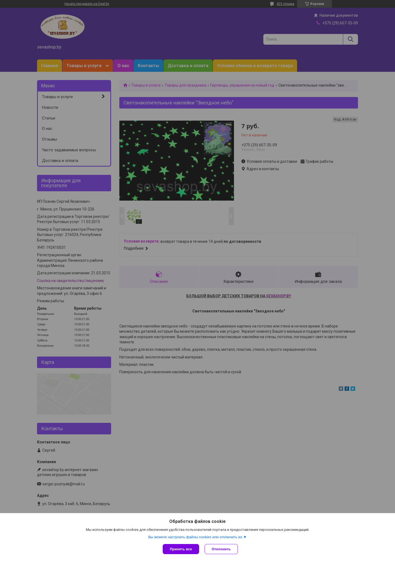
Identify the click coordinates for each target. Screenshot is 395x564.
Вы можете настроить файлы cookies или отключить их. (195, 537)
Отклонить (221, 549)
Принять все (181, 549)
